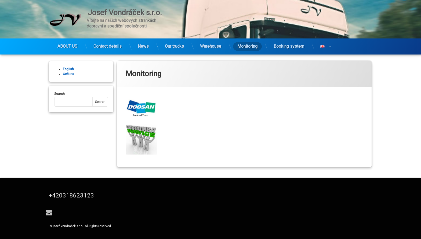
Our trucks (174, 44)
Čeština (66, 74)
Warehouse (210, 44)
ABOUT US (67, 44)
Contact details (107, 44)
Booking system (289, 44)
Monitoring (247, 44)
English (66, 69)
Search (58, 94)
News (143, 44)
